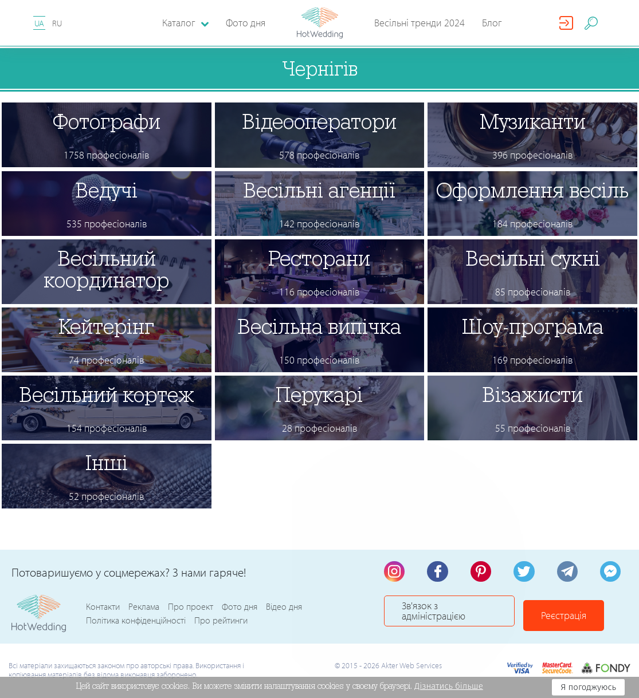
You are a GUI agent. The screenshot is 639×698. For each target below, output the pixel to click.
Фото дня (245, 22)
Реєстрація (582, 614)
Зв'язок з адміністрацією (458, 614)
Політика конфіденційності (136, 621)
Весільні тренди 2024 (419, 22)
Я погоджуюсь (588, 687)
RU (57, 23)
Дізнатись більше (448, 686)
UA (39, 23)
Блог (492, 22)
